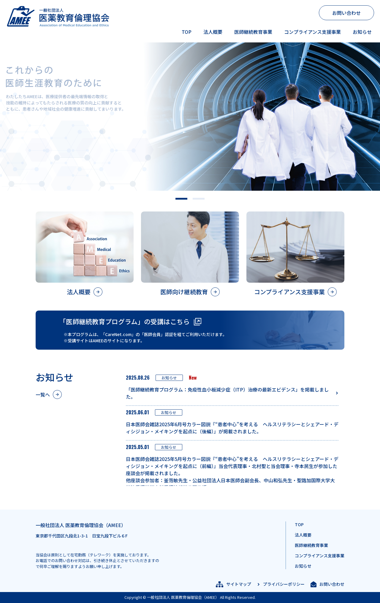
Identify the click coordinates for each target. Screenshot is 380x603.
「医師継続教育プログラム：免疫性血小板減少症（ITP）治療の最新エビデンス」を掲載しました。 (227, 393)
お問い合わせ (346, 12)
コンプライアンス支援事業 (312, 31)
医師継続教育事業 (253, 31)
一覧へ (43, 394)
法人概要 (212, 31)
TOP (186, 31)
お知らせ (362, 31)
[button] (181, 199)
